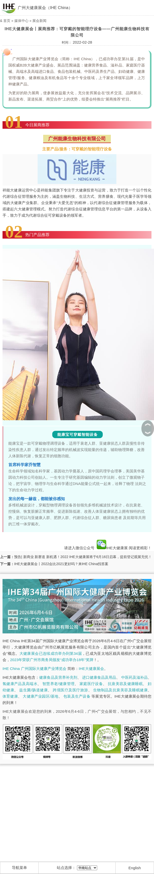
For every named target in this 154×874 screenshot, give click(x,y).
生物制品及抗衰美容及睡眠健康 (120, 690)
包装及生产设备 (76, 696)
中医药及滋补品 (134, 677)
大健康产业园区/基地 (40, 696)
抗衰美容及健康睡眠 (125, 684)
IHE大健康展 (112, 548)
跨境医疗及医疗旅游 (70, 690)
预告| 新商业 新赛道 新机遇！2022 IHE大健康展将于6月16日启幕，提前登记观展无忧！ (83, 557)
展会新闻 (39, 21)
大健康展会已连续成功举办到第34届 (50, 653)
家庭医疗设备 (91, 684)
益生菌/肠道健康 (33, 690)
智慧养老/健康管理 (58, 684)
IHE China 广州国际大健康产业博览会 (34, 668)
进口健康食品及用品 (99, 677)
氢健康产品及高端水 (20, 684)
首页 (6, 21)
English (135, 868)
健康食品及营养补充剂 (58, 677)
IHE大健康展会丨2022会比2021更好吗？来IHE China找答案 (61, 564)
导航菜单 (19, 867)
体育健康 (10, 696)
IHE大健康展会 (91, 668)
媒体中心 (21, 21)
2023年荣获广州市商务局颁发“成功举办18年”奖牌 (51, 660)
